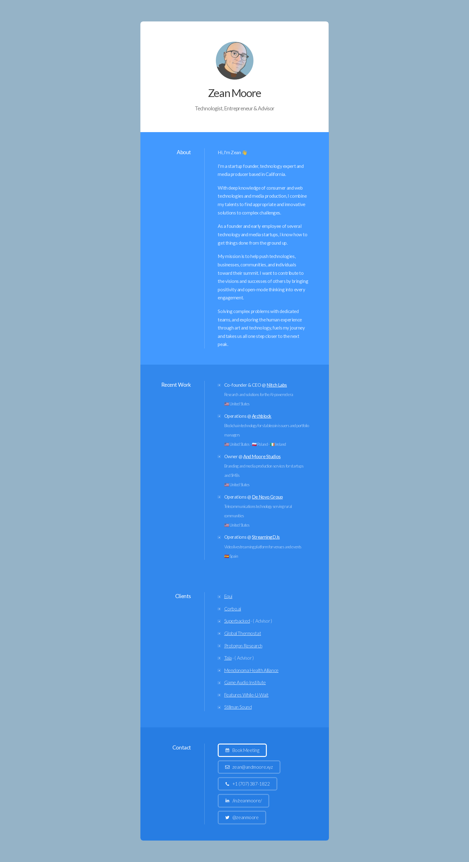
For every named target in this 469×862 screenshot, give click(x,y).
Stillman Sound (238, 707)
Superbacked (237, 621)
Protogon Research (243, 645)
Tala (228, 658)
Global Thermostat (242, 633)
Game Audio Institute (245, 682)
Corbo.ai (232, 608)
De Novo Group (267, 497)
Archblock (261, 416)
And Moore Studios (262, 456)
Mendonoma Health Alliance (251, 670)
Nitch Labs (276, 385)
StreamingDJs (266, 537)
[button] (242, 750)
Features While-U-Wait (246, 695)
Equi (228, 596)
